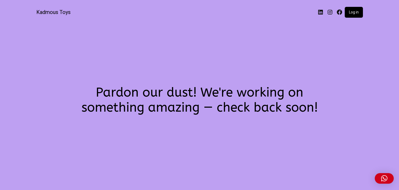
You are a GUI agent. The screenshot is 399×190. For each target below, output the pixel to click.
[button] (384, 178)
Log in (354, 12)
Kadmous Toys (53, 12)
